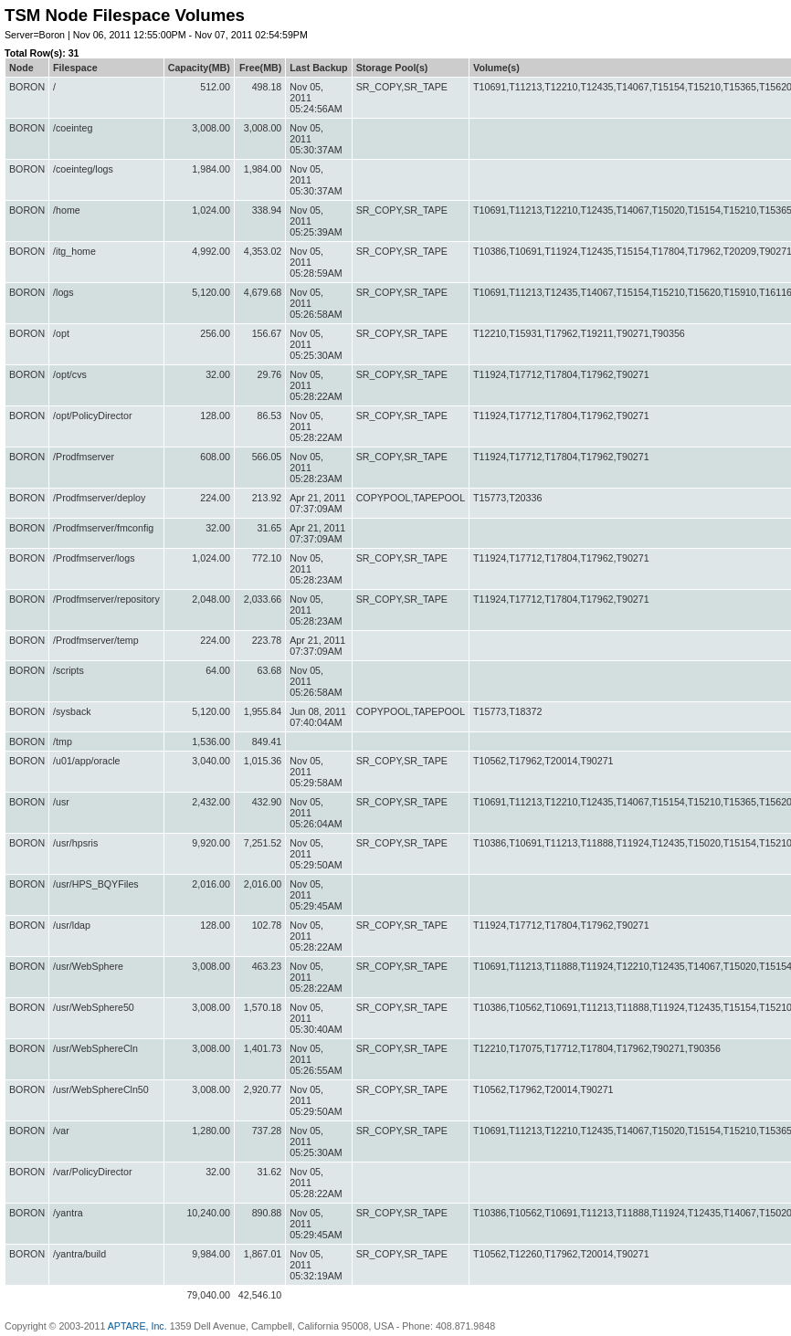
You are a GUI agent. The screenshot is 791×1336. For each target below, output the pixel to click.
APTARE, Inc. (137, 1325)
